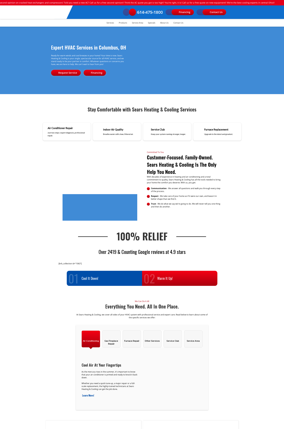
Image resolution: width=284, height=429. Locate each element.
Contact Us (178, 22)
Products (123, 22)
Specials (151, 22)
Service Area (137, 22)
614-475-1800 (146, 12)
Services (110, 22)
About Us (164, 22)
